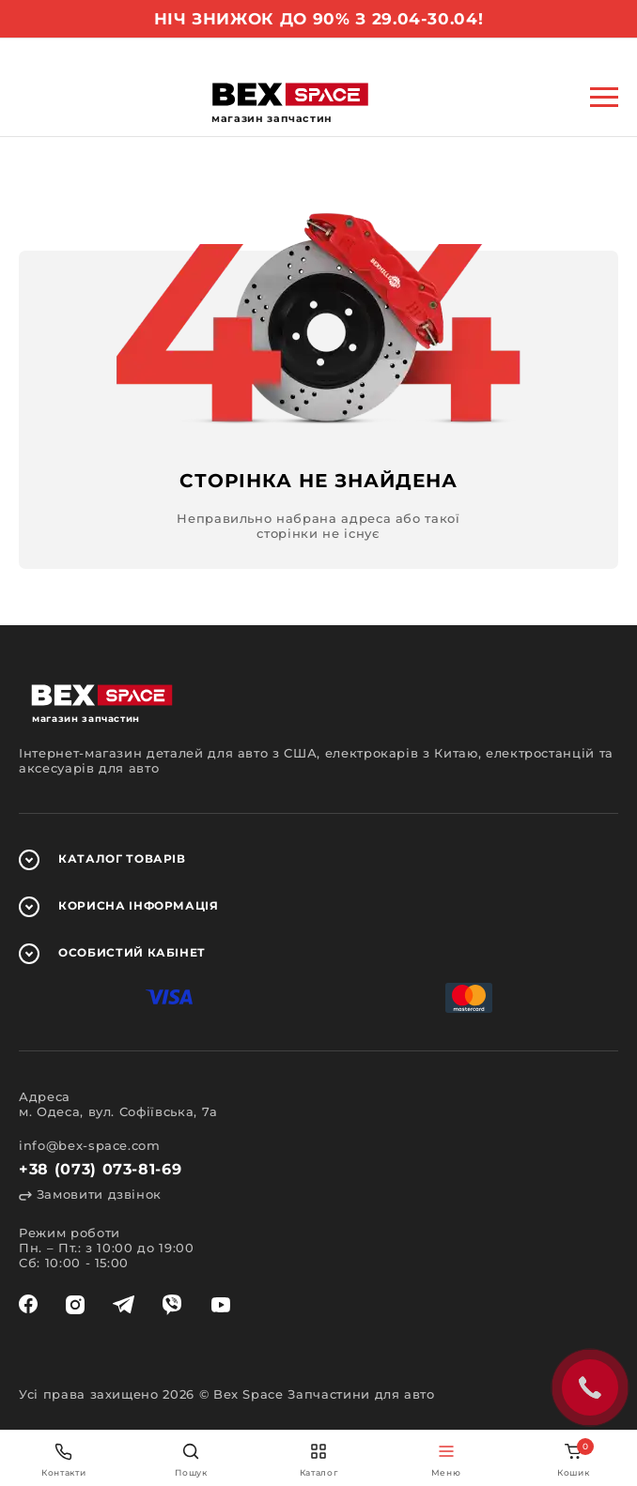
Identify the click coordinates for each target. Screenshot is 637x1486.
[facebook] (28, 1305)
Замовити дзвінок (90, 1194)
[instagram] (75, 1305)
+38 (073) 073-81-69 (100, 1169)
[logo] (290, 94)
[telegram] (123, 1304)
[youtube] (221, 1305)
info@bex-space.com (90, 1145)
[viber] (172, 1305)
